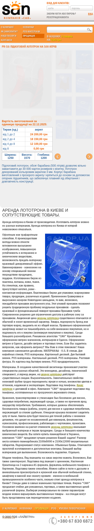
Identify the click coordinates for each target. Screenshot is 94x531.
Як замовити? (9, 31)
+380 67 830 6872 (75, 521)
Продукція (29, 35)
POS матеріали (31, 31)
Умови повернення (72, 508)
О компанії (7, 27)
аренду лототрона (51, 374)
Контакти (6, 40)
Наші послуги (8, 35)
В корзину (41, 119)
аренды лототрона (48, 318)
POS (53, 508)
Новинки (28, 27)
